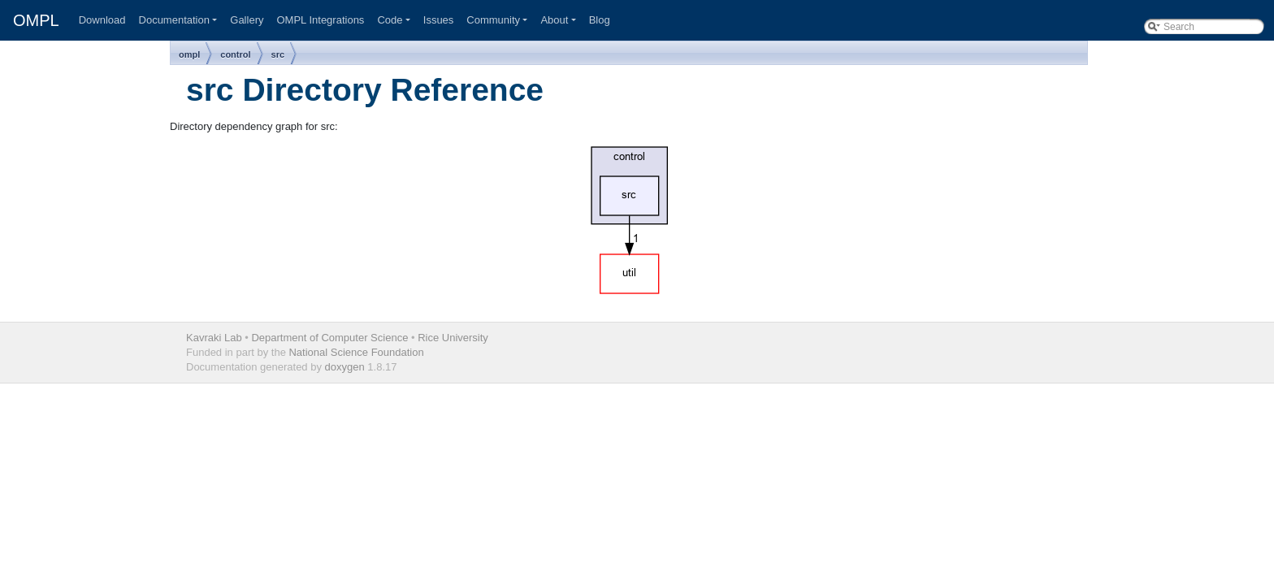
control (235, 54)
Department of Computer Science (329, 338)
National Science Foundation (355, 352)
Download (102, 20)
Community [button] (493, 20)
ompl (189, 54)
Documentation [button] (174, 20)
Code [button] (389, 20)
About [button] (554, 20)
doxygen (345, 367)
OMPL (36, 20)
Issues (438, 20)
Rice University (453, 338)
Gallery (246, 20)
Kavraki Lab (214, 338)
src (278, 54)
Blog (599, 20)
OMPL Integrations (320, 20)
